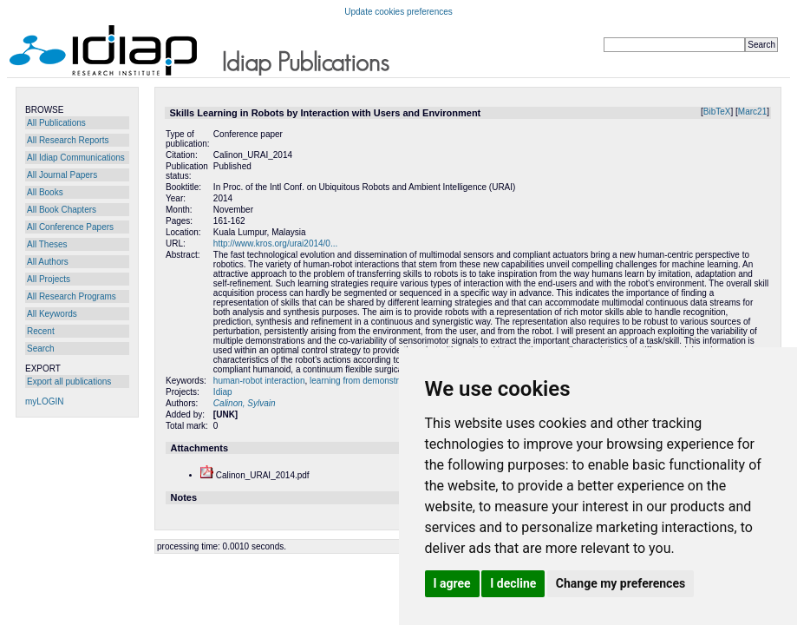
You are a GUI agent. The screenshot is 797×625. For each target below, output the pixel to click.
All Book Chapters (61, 209)
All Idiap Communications (76, 157)
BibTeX (717, 111)
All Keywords (52, 314)
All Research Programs (71, 296)
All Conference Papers (70, 227)
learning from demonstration (364, 380)
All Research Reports (67, 140)
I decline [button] (513, 583)
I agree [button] (452, 583)
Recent (41, 331)
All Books (45, 192)
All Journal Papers (62, 175)
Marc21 (752, 111)
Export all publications (69, 381)
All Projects (48, 279)
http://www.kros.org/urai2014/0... (275, 243)
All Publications (56, 123)
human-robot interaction (259, 380)
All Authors (48, 261)
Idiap (222, 392)
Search (41, 348)
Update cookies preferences (398, 11)
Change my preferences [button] (620, 583)
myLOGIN (44, 401)
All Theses (47, 244)
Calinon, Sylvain (244, 403)
